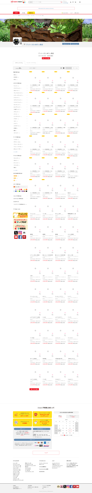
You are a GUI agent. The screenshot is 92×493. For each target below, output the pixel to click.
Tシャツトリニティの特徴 (43, 469)
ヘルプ (71, 12)
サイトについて (54, 467)
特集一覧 (26, 466)
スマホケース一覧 (16, 478)
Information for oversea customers (46, 8)
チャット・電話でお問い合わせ (72, 463)
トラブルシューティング (56, 466)
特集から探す (17, 209)
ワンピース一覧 (15, 467)
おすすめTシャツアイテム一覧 (18, 480)
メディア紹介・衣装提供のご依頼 (72, 465)
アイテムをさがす (16, 460)
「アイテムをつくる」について (57, 465)
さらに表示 (15, 151)
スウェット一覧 (15, 475)
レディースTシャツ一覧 (17, 466)
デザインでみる (75, 68)
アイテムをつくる (42, 460)
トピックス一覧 (27, 467)
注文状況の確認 (65, 2)
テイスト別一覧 (27, 469)
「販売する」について (56, 464)
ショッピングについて (56, 463)
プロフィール (66, 44)
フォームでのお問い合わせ (71, 464)
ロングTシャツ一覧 (16, 472)
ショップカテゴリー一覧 (29, 471)
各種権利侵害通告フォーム (71, 466)
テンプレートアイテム (31, 62)
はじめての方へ (42, 471)
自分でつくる (41, 464)
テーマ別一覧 (27, 470)
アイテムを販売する (42, 466)
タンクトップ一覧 (16, 471)
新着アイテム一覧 (28, 463)
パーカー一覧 (15, 476)
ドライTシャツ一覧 (16, 464)
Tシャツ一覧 (15, 463)
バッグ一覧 (15, 477)
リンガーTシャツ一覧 (16, 470)
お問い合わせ (76, 12)
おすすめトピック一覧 (29, 464)
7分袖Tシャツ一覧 (16, 474)
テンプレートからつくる (43, 463)
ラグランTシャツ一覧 (16, 469)
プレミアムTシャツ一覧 (17, 465)
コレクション (75, 44)
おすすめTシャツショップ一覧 (30, 465)
